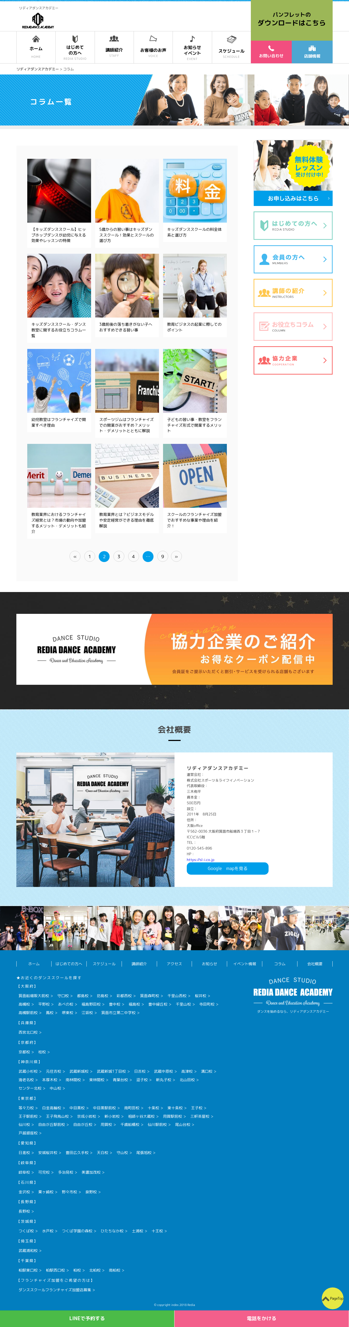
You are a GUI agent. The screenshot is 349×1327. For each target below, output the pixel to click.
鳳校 (49, 1012)
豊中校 (114, 1004)
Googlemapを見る (228, 868)
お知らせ (209, 963)
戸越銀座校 (28, 1132)
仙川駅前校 (157, 1124)
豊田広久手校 (77, 1152)
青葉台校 (120, 1079)
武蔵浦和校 (28, 1250)
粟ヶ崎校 (45, 1191)
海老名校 (26, 1079)
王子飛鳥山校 (57, 1116)
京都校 (24, 1051)
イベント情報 (244, 963)
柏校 (77, 1270)
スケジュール (104, 963)
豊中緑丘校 (157, 1004)
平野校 (44, 1004)
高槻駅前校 (28, 1012)
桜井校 (200, 995)
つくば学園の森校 (77, 1230)
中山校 (55, 1088)
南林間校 (73, 1079)
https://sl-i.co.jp (200, 859)
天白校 (102, 1152)
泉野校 (91, 1191)
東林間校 (96, 1079)
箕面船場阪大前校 (34, 995)
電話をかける (261, 1318)
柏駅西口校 (55, 1270)
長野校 (24, 1211)
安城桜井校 (47, 1152)
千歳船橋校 (129, 1124)
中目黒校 (77, 1107)
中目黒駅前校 (104, 1107)
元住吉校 (53, 1071)
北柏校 (95, 1270)
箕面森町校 (149, 995)
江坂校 (87, 1012)
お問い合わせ (271, 52)
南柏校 (114, 1270)
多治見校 (65, 1172)
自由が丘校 (82, 1124)
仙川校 (24, 1124)
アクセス (174, 963)
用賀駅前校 (172, 1116)
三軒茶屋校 (199, 1116)
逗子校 (142, 1079)
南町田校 (131, 1107)
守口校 (63, 995)
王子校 (196, 1107)
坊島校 (102, 995)
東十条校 (175, 1107)
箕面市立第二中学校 (118, 1012)
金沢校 (24, 1191)
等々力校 (26, 1107)
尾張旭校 (144, 1152)
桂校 (42, 1051)
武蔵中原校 (163, 1071)
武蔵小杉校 (28, 1071)
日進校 (24, 1152)
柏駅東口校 (28, 1270)
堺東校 (67, 1012)
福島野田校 (91, 1004)
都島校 (83, 995)
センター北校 (30, 1088)
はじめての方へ (69, 963)
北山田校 (187, 1079)
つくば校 (26, 1230)
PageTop (336, 1298)
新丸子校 (163, 1079)
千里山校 (183, 1004)
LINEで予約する (87, 1318)
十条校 (153, 1107)
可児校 (44, 1172)
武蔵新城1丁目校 (111, 1071)
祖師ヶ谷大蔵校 (141, 1116)
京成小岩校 (86, 1116)
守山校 (122, 1152)
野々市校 (69, 1191)
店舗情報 (312, 52)
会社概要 (315, 963)
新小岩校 (112, 1116)
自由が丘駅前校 (51, 1124)
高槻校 (24, 1004)
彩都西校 (124, 995)
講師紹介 (139, 963)
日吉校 (140, 1071)
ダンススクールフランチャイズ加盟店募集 (55, 1289)
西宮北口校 (28, 1032)
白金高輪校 (51, 1107)
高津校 (187, 1071)
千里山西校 (176, 995)
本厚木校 (49, 1079)
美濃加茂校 (91, 1172)
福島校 (134, 1004)
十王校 (157, 1230)
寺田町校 (207, 1004)
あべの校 (65, 1004)
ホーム (34, 963)
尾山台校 (182, 1124)
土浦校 (137, 1230)
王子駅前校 (28, 1116)
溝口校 (206, 1071)
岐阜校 (24, 1172)
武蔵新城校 (79, 1071)
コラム (279, 963)
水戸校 (47, 1230)
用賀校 (106, 1124)
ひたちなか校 (112, 1230)
